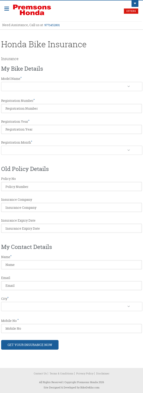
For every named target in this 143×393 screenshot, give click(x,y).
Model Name (11, 79)
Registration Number (18, 101)
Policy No (8, 179)
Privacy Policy (84, 373)
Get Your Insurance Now (30, 345)
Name (6, 257)
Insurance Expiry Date (18, 220)
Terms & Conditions (61, 373)
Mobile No (10, 321)
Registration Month (16, 142)
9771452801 (52, 25)
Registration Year (15, 122)
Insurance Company (16, 200)
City (4, 299)
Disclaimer (102, 373)
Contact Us (40, 373)
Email (5, 278)
